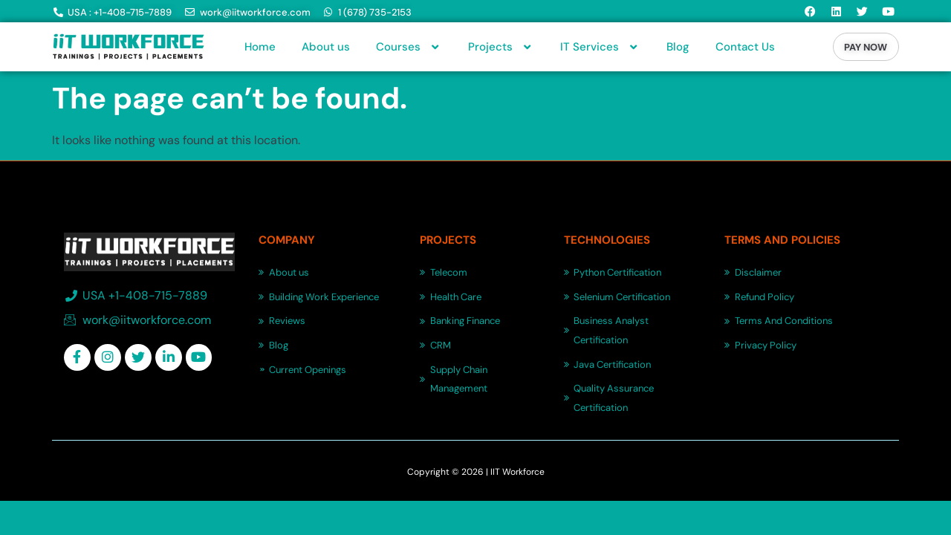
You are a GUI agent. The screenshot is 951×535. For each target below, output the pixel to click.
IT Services (600, 47)
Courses (409, 47)
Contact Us (745, 46)
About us (326, 46)
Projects (501, 47)
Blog (677, 46)
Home (260, 46)
